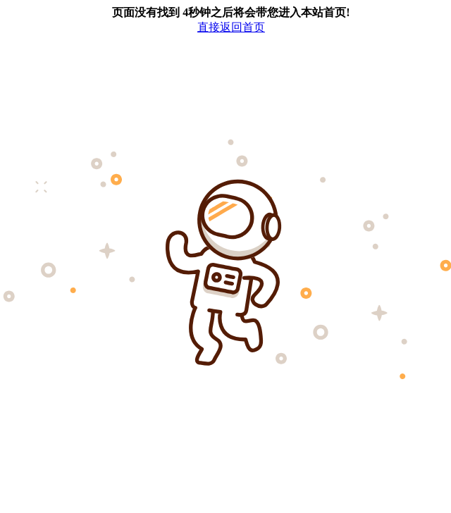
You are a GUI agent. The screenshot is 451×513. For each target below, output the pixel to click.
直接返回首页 (231, 27)
